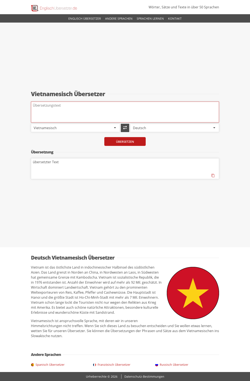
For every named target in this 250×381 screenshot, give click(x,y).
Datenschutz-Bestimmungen (144, 376)
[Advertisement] (125, 57)
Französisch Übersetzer (114, 365)
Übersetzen (125, 142)
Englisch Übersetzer (84, 18)
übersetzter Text (125, 168)
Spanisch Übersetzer (50, 365)
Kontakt (175, 18)
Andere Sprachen (119, 18)
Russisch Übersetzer (174, 365)
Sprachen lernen (150, 18)
